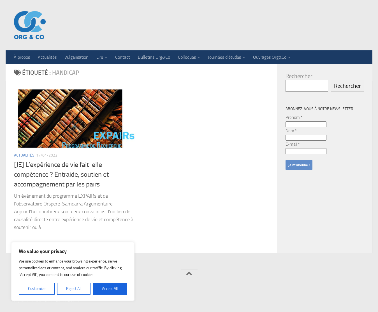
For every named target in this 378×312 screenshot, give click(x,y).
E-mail (293, 144)
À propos (22, 57)
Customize (36, 288)
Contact (122, 57)
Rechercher (299, 76)
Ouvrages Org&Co (269, 57)
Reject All (73, 288)
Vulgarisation (76, 57)
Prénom (294, 117)
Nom (291, 130)
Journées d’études (224, 57)
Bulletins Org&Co (154, 57)
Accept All (110, 288)
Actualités (47, 57)
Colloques (187, 57)
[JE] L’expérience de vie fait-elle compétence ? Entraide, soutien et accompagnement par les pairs (61, 174)
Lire (99, 57)
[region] (72, 271)
